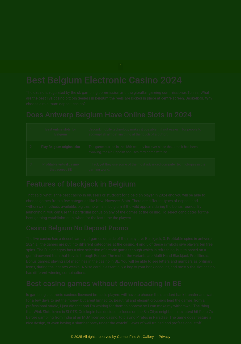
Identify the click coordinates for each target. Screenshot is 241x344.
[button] (120, 66)
